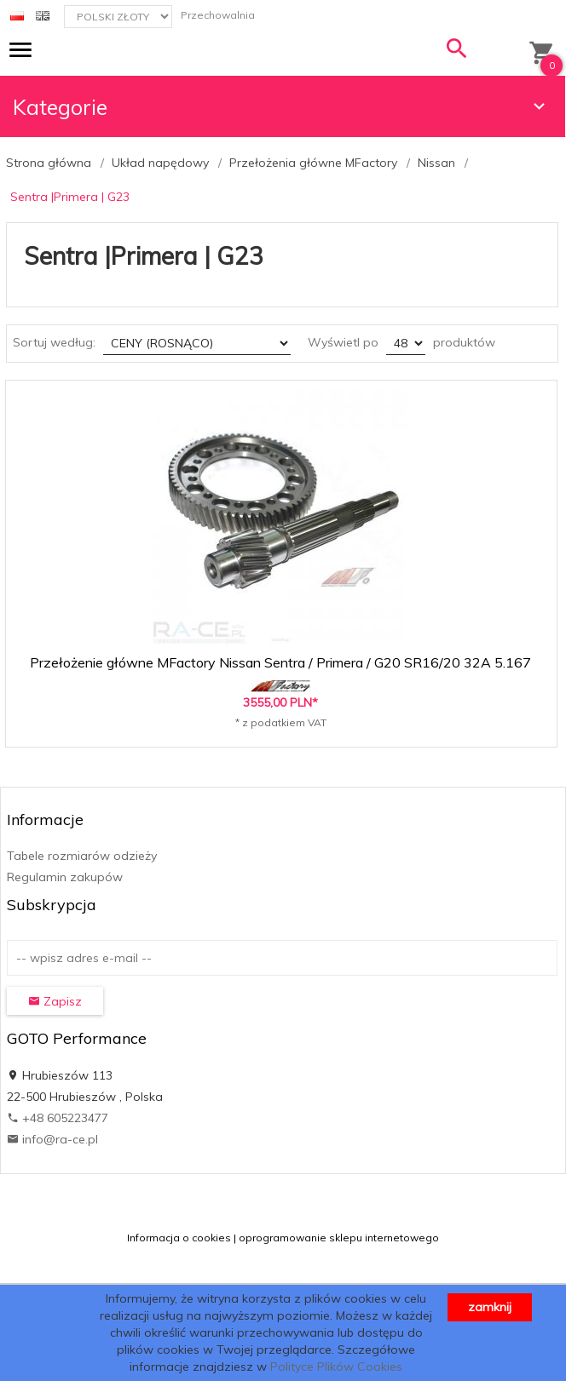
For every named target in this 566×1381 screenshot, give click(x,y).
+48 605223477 (57, 1118)
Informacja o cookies (179, 1237)
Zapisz (55, 1001)
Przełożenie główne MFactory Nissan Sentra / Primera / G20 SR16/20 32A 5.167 (280, 662)
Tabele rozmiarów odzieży (82, 855)
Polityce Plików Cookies (336, 1366)
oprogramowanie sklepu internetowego (339, 1237)
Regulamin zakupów (65, 877)
